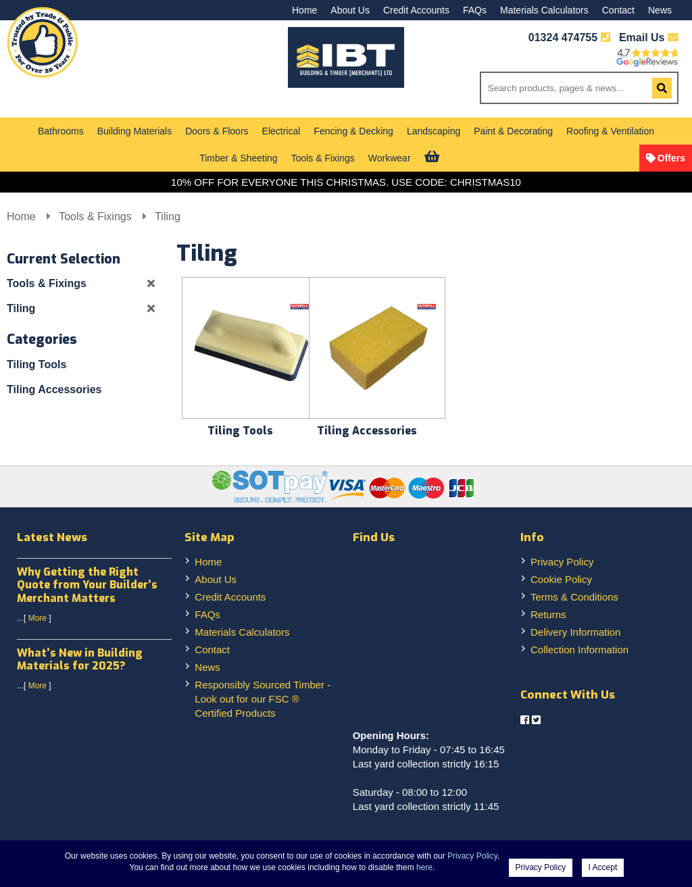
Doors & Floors (216, 131)
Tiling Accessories (54, 389)
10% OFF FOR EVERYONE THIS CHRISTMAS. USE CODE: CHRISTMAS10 (346, 182)
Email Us (648, 37)
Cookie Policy (561, 579)
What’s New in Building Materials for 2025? (80, 659)
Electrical (281, 131)
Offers (671, 158)
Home (304, 10)
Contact (618, 10)
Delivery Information (575, 632)
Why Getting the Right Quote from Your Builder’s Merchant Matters (87, 585)
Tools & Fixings (323, 158)
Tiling (167, 216)
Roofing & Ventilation (610, 131)
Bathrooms (61, 131)
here (424, 867)
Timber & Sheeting (238, 158)
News (660, 10)
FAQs (475, 10)
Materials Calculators (544, 10)
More (37, 618)
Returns (548, 614)
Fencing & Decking (353, 131)
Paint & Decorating (513, 131)
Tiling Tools (36, 364)
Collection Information (579, 649)
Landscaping (433, 131)
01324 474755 (562, 37)
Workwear (389, 158)
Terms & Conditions (574, 597)
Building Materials (134, 131)
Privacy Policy (561, 561)
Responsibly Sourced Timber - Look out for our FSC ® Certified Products (262, 699)
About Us (350, 10)
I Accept (603, 867)
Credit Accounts (416, 10)
